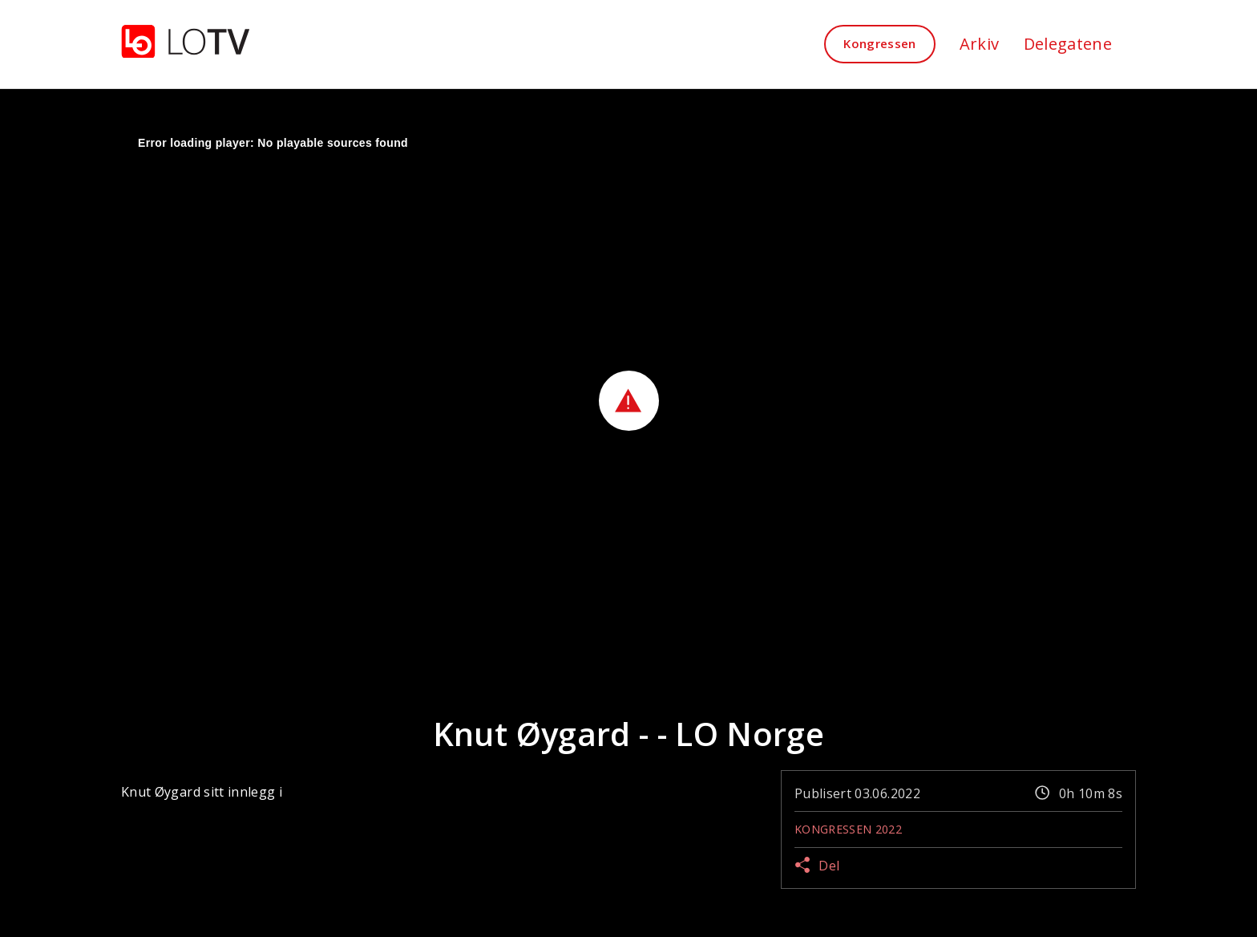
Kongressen (879, 43)
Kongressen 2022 (848, 829)
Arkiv (980, 44)
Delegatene (1068, 44)
